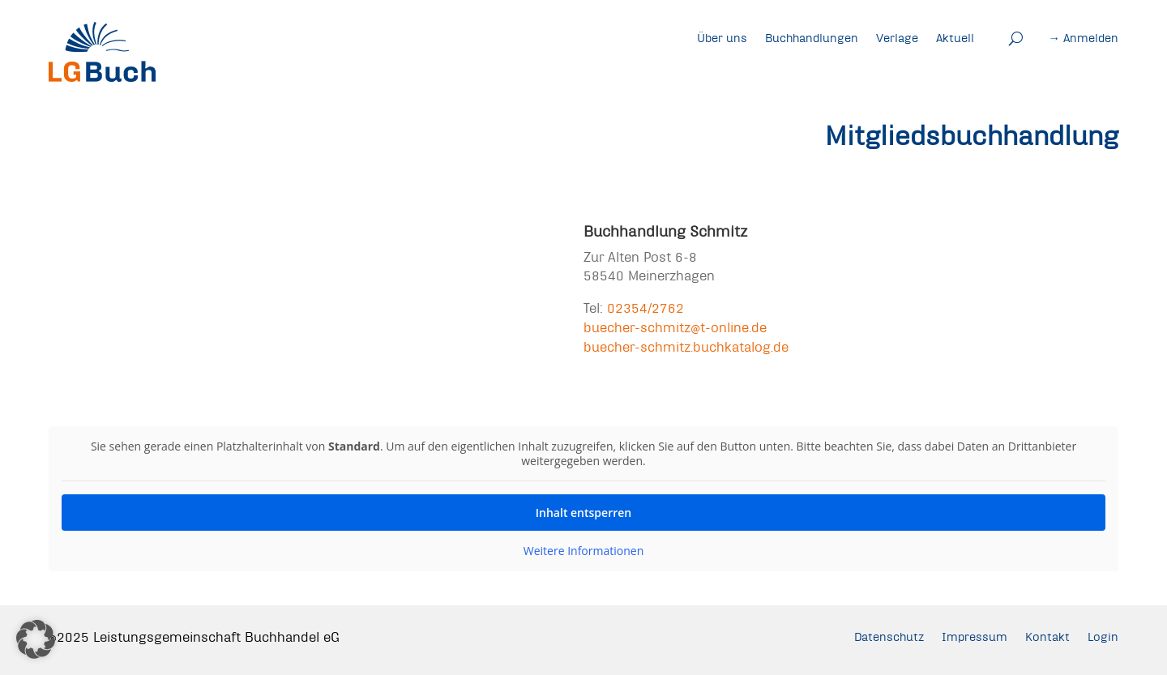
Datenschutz (889, 637)
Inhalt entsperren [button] (583, 512)
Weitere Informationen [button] (583, 551)
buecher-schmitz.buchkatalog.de (686, 346)
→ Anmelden (1083, 38)
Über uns (722, 38)
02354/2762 (645, 307)
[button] (35, 639)
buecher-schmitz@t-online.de (675, 326)
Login (1103, 637)
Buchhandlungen (811, 38)
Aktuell (955, 38)
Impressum (974, 637)
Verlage (897, 38)
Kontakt (1047, 637)
